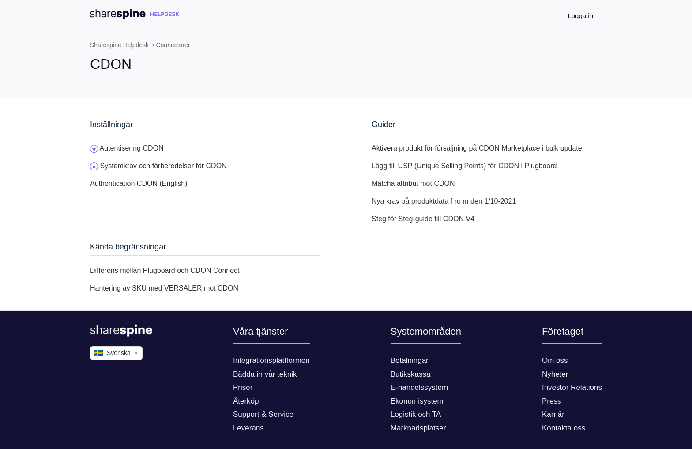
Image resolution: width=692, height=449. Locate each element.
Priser (242, 387)
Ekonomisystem (417, 401)
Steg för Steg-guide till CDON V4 (423, 219)
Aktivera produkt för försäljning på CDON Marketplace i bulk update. (478, 148)
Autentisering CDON (132, 148)
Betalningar (410, 360)
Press (551, 401)
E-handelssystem (419, 387)
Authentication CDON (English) (139, 183)
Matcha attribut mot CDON (413, 183)
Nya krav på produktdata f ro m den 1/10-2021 (444, 201)
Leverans (248, 428)
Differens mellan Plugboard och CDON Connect (165, 270)
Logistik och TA (416, 414)
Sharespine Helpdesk (119, 45)
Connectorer (173, 45)
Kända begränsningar (128, 246)
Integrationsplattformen (271, 360)
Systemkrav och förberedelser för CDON (163, 166)
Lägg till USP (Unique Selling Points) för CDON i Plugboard (464, 166)
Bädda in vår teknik (265, 374)
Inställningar (111, 124)
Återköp (246, 401)
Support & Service (263, 414)
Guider (383, 124)
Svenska (116, 353)
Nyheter (555, 374)
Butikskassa (411, 374)
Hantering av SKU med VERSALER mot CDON (164, 288)
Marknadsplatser (418, 428)
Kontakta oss (563, 428)
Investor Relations (572, 387)
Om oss (555, 360)
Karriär (553, 414)
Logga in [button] (580, 15)
